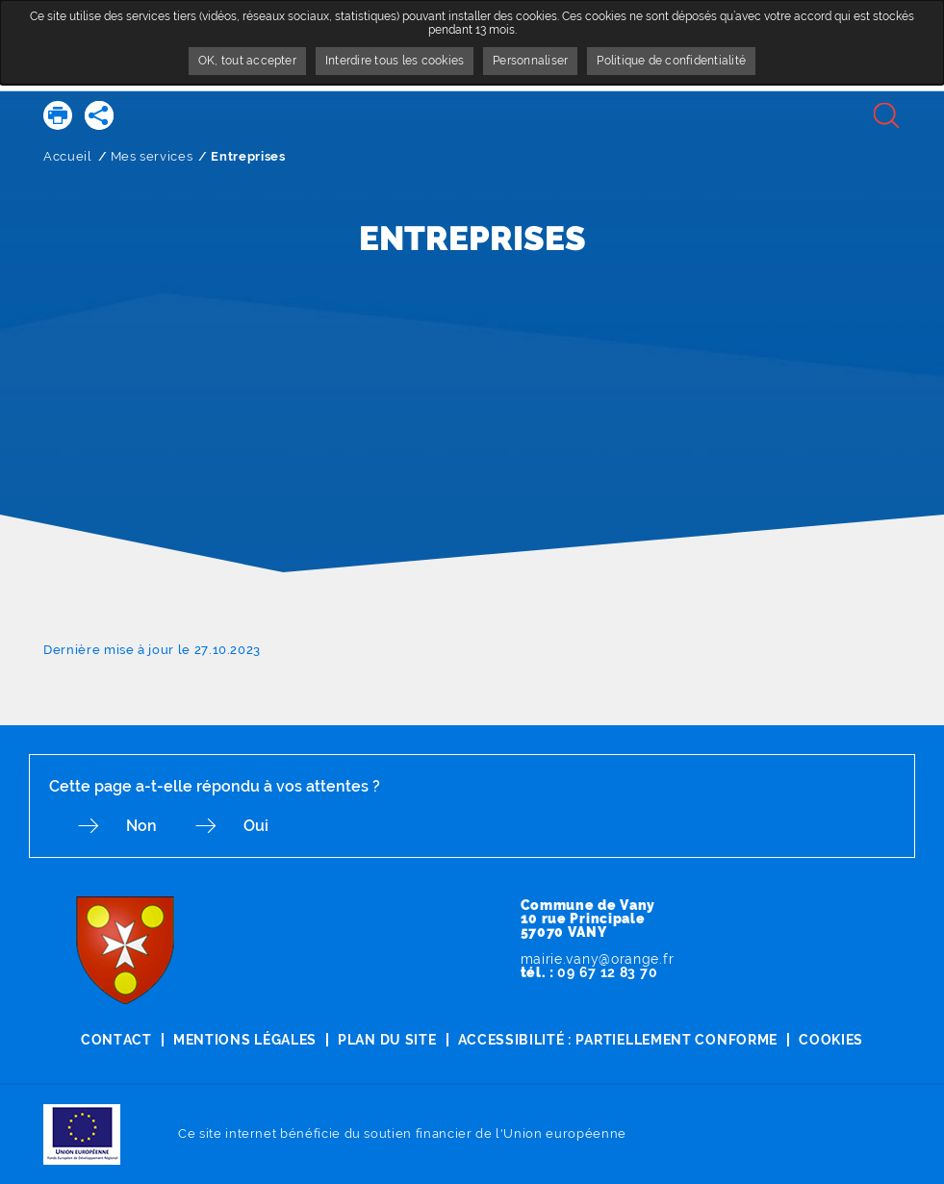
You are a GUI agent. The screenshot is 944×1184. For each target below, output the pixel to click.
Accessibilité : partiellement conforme (618, 1039)
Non (141, 826)
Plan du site (387, 1039)
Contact (116, 1039)
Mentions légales (245, 1039)
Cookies (831, 1039)
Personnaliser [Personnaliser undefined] (530, 60)
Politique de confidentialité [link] (671, 60)
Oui (255, 826)
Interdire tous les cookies (394, 60)
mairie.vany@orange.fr (598, 959)
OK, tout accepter (247, 60)
